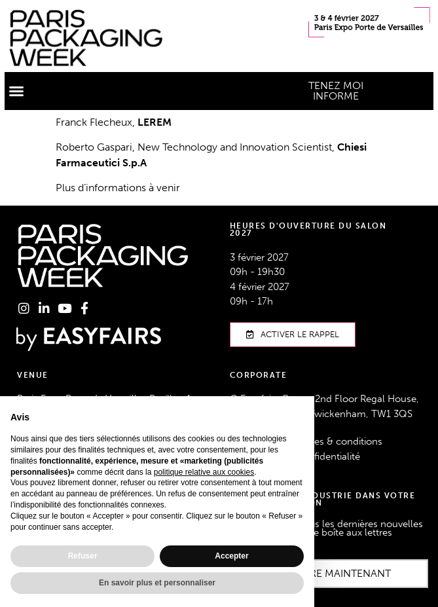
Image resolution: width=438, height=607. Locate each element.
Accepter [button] (231, 556)
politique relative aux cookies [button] (204, 472)
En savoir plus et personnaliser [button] (157, 582)
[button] (16, 91)
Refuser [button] (83, 556)
